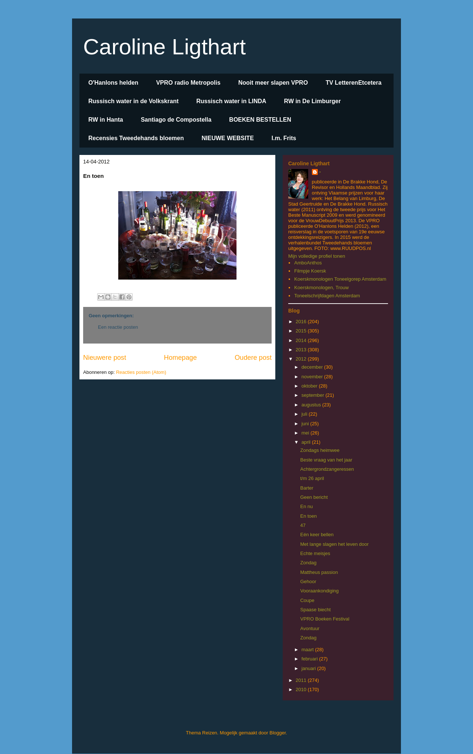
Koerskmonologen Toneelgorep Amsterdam (340, 279)
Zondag (308, 562)
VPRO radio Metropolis (188, 83)
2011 (302, 680)
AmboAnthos (307, 263)
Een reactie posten (118, 327)
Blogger (277, 733)
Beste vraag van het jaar (326, 460)
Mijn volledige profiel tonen (316, 256)
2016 (302, 321)
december (313, 367)
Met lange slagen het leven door (334, 544)
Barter (306, 488)
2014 (302, 340)
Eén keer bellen (316, 534)
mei (306, 433)
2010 (302, 689)
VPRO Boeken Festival (324, 619)
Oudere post (253, 357)
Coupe (307, 600)
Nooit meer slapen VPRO (273, 83)
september (314, 395)
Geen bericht (313, 497)
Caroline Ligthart (164, 46)
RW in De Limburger (312, 101)
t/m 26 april (312, 478)
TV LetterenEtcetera (353, 83)
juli (305, 414)
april (307, 442)
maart (308, 649)
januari (309, 668)
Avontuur (309, 628)
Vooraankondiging (319, 591)
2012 (302, 359)
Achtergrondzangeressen (327, 469)
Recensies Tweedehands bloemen (136, 138)
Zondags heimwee (319, 450)
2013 (302, 349)
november (313, 376)
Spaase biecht (315, 609)
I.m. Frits (284, 138)
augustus (312, 405)
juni (306, 423)
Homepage (180, 357)
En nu (306, 506)
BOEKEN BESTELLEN (260, 119)
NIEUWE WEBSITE (227, 138)
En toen (308, 516)
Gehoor (308, 581)
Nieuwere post (104, 357)
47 (302, 525)
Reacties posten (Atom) (141, 372)
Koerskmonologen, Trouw (321, 287)
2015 (302, 331)
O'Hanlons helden (113, 83)
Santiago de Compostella (176, 119)
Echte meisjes (315, 553)
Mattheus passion (319, 572)
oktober (310, 386)
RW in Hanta (105, 119)
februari (310, 659)
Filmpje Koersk (310, 271)
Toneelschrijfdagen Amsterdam (327, 295)
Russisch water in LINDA (231, 101)
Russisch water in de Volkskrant (133, 101)
